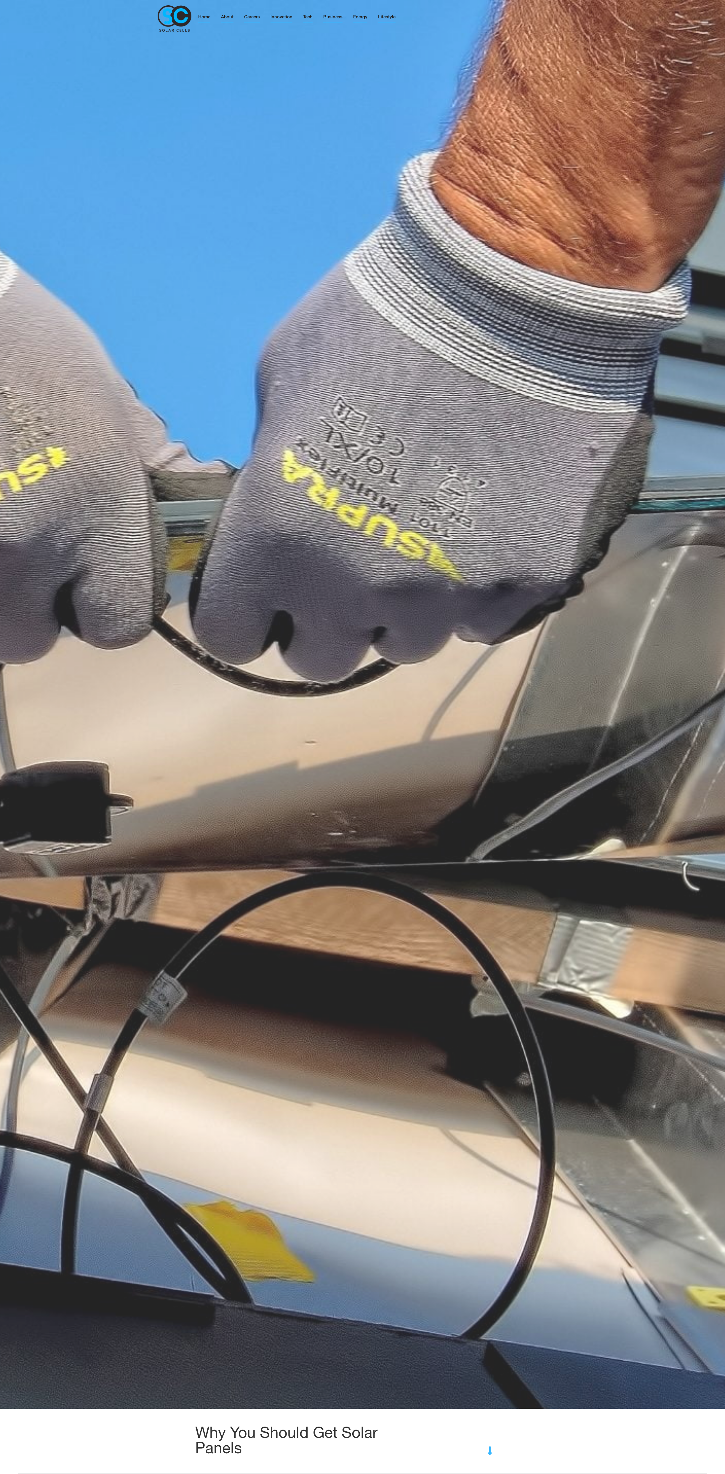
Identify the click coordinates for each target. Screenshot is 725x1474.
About (227, 17)
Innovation (281, 17)
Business (333, 17)
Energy (360, 17)
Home (204, 17)
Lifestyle (387, 17)
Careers (252, 17)
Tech (308, 17)
